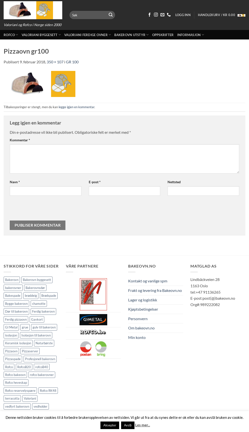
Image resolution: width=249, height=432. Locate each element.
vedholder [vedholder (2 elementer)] (40, 406)
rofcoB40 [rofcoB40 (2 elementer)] (41, 367)
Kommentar (20, 140)
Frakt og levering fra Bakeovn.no (155, 290)
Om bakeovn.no (141, 328)
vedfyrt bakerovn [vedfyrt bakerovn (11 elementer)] (17, 406)
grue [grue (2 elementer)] (25, 327)
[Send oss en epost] (162, 15)
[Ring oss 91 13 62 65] (169, 15)
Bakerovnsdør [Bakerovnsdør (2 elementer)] (35, 288)
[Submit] (111, 15)
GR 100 (72, 61)
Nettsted (174, 182)
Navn (15, 182)
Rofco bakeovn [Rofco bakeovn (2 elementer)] (15, 375)
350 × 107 (55, 61)
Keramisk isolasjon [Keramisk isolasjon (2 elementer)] (18, 343)
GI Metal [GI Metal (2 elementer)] (11, 327)
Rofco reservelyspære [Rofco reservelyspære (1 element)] (20, 391)
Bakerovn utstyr (131, 34)
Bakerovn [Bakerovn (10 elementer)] (11, 280)
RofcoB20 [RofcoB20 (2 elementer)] (24, 367)
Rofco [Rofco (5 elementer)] (9, 367)
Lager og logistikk (142, 300)
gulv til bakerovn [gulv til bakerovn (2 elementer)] (44, 327)
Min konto (137, 337)
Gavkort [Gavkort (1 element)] (37, 319)
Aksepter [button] (109, 425)
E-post (95, 182)
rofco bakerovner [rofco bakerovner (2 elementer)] (42, 375)
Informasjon (190, 34)
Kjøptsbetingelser (143, 309)
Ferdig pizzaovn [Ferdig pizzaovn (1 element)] (16, 319)
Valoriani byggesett (41, 34)
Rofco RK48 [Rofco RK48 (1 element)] (48, 391)
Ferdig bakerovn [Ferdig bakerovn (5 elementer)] (43, 311)
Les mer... (142, 425)
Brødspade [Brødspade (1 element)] (48, 296)
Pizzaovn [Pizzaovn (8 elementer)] (11, 351)
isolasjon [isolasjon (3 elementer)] (11, 335)
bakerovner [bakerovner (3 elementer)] (13, 288)
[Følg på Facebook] (149, 15)
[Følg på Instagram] (156, 15)
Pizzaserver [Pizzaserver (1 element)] (30, 351)
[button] (221, 15)
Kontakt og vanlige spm (147, 280)
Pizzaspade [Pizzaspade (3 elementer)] (13, 359)
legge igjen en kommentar (76, 107)
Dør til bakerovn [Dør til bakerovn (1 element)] (16, 311)
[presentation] (42, 210)
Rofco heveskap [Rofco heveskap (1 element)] (16, 382)
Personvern (138, 318)
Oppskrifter (163, 35)
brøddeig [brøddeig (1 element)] (31, 296)
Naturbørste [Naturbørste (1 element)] (44, 343)
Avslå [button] (128, 425)
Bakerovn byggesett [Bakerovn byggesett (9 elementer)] (37, 280)
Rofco (11, 34)
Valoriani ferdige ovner (87, 34)
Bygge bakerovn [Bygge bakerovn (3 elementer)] (16, 304)
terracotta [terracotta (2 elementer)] (12, 398)
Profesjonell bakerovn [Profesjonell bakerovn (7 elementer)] (40, 359)
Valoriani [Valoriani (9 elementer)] (30, 398)
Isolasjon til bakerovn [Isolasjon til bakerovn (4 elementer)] (36, 335)
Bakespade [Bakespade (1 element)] (12, 296)
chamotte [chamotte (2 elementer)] (38, 304)
